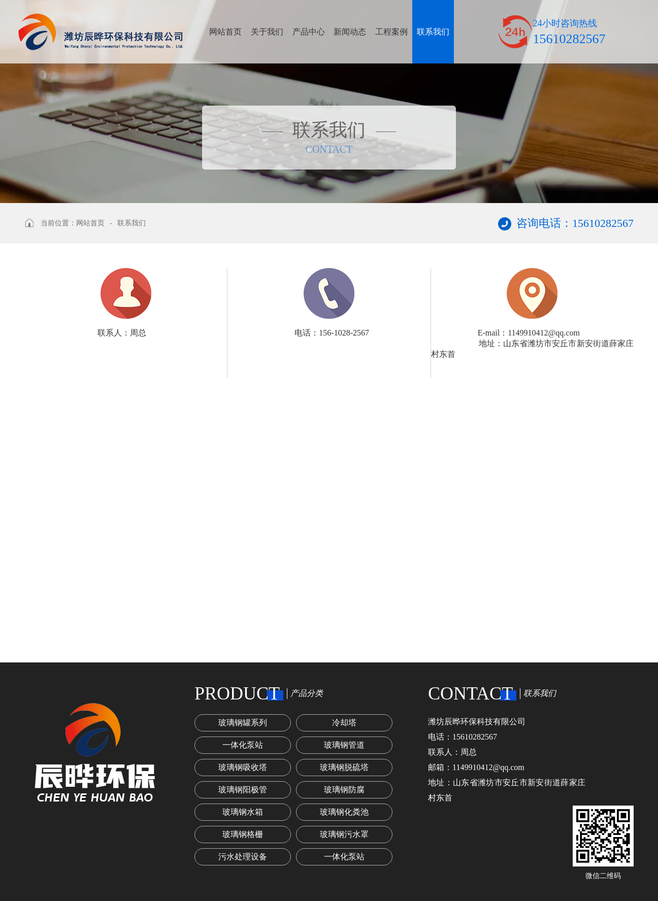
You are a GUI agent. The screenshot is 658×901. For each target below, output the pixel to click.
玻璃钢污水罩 (344, 834)
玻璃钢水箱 (242, 812)
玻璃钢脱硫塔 (344, 767)
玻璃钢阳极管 (242, 789)
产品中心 (308, 31)
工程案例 (391, 31)
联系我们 (433, 31)
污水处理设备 (242, 856)
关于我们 (267, 31)
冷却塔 (344, 722)
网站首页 (225, 31)
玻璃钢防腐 (344, 789)
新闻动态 (350, 31)
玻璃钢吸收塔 (242, 767)
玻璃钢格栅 (242, 834)
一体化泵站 (242, 745)
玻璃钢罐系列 (242, 722)
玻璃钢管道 (344, 745)
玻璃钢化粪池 (344, 812)
